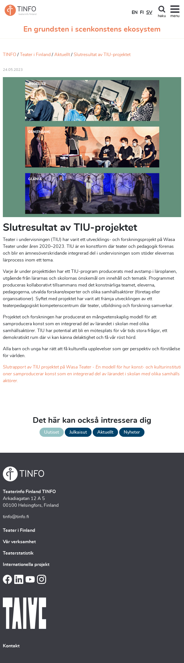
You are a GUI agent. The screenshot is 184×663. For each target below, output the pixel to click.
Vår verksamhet (19, 542)
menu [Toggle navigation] (174, 16)
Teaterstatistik (18, 553)
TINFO (9, 54)
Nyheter (132, 432)
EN (135, 12)
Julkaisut (78, 432)
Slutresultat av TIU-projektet (102, 54)
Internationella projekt (26, 564)
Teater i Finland (35, 54)
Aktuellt (62, 54)
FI (142, 12)
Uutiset (51, 432)
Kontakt (11, 646)
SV (149, 12)
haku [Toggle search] (162, 16)
